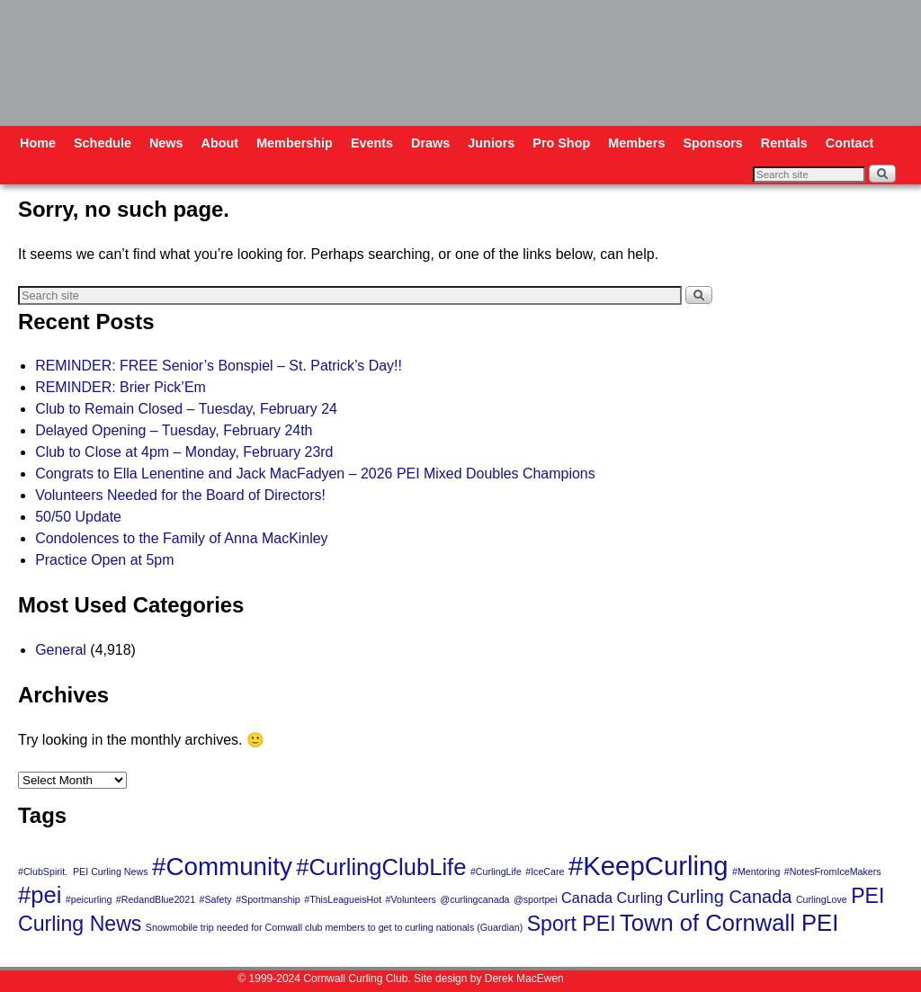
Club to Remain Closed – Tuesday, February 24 (186, 408)
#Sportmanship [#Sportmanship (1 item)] (268, 899)
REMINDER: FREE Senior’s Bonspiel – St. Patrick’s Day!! (218, 365)
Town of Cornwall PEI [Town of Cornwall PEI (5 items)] (729, 922)
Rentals (784, 143)
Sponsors (712, 143)
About (220, 143)
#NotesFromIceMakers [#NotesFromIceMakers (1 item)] (832, 871)
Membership (294, 143)
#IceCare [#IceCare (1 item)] (544, 871)
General (60, 649)
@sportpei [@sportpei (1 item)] (536, 899)
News (166, 143)
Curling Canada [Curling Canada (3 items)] (728, 897)
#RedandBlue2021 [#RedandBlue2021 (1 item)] (155, 899)
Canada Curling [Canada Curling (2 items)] (612, 897)
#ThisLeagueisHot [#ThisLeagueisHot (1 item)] (342, 899)
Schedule (102, 143)
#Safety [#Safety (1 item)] (216, 899)
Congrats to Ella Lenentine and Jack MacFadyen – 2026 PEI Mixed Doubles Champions (315, 473)
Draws (430, 143)
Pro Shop (561, 143)
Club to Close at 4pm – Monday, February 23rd (184, 452)
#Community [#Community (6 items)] (222, 866)
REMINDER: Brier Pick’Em (120, 387)
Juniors (491, 143)
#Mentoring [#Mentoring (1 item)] (756, 871)
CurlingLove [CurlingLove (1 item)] (821, 899)
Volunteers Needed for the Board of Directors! (180, 495)
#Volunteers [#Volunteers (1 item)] (411, 899)
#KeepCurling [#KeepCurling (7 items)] (648, 865)
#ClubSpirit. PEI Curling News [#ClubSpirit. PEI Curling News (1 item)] (83, 871)
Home (38, 143)
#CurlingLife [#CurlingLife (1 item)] (496, 871)
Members (636, 143)
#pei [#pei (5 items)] (39, 894)
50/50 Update (78, 516)
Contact (850, 143)
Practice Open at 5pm (104, 559)
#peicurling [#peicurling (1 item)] (89, 899)
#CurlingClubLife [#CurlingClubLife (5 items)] (381, 867)
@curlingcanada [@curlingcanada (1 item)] (474, 899)
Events (372, 143)
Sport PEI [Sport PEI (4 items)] (571, 923)
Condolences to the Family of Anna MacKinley (181, 538)
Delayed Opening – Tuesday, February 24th (173, 430)
